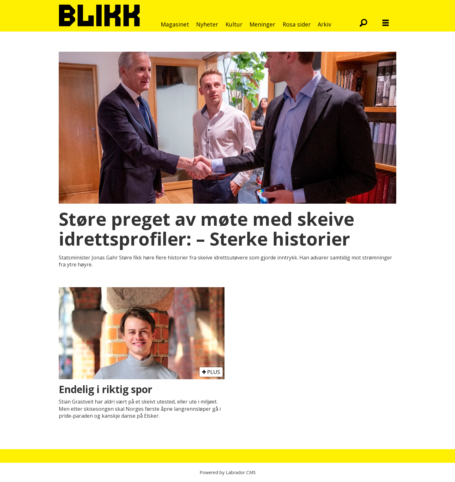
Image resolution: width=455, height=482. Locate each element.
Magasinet (175, 24)
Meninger (262, 24)
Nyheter (207, 24)
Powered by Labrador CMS (228, 472)
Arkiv (324, 24)
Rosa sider (297, 24)
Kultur (233, 24)
